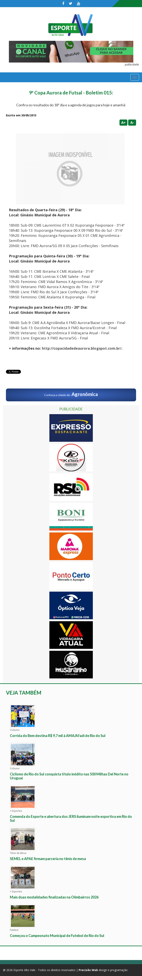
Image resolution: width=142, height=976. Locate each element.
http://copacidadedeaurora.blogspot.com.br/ (81, 348)
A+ (123, 122)
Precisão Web (88, 970)
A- (132, 122)
